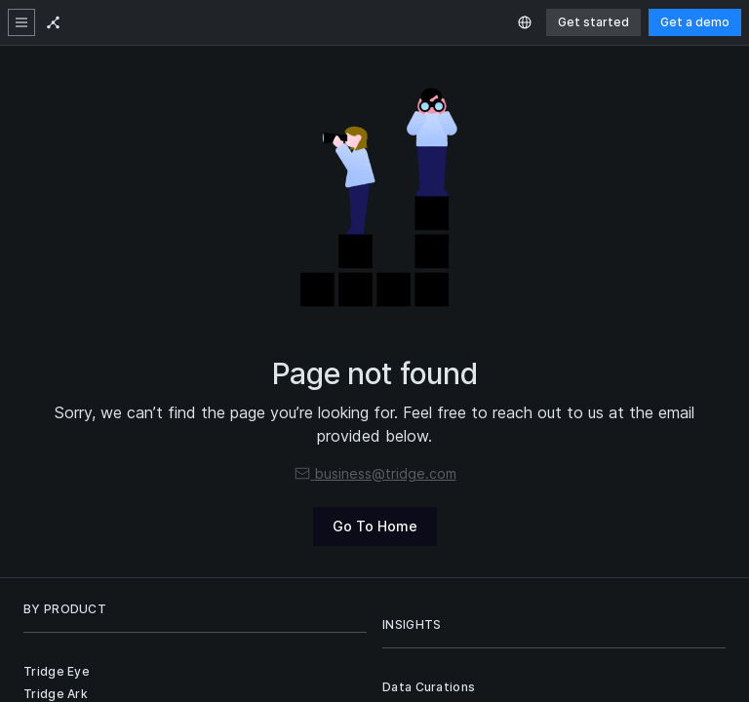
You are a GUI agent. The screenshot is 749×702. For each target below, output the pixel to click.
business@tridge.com (375, 473)
